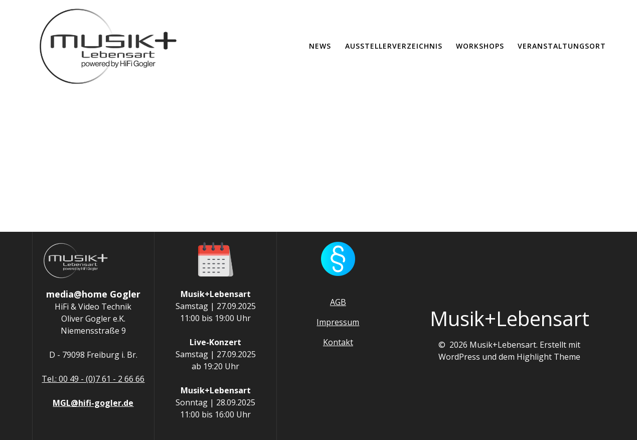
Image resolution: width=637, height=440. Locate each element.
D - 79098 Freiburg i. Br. (93, 354)
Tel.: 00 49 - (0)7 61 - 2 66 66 (93, 378)
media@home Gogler (93, 294)
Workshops (480, 46)
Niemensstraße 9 (93, 330)
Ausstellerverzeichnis (393, 46)
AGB (338, 302)
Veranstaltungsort (562, 46)
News (320, 46)
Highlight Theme (548, 356)
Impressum (337, 322)
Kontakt (338, 342)
